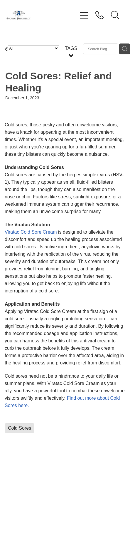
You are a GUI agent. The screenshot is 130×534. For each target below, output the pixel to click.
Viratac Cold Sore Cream (31, 232)
